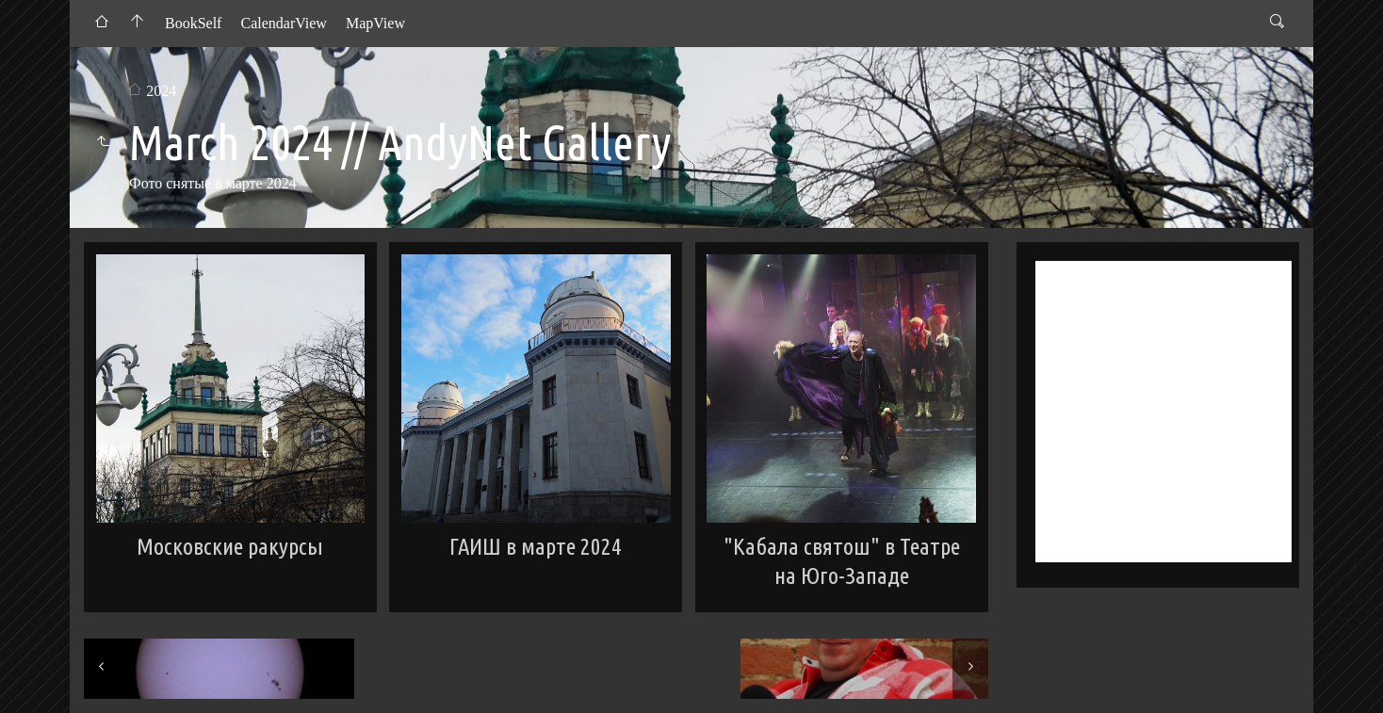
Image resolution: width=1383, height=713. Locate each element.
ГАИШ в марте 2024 (535, 546)
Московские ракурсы (230, 546)
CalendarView (283, 23)
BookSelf (193, 23)
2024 (161, 91)
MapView (375, 23)
